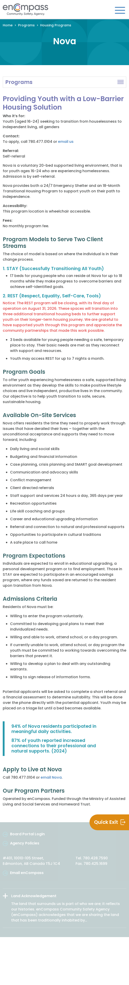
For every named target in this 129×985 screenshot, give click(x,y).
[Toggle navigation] (120, 10)
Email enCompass (27, 872)
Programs (26, 25)
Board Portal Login (27, 834)
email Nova (51, 777)
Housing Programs (55, 25)
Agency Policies (24, 843)
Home (8, 25)
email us (66, 141)
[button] (64, 82)
